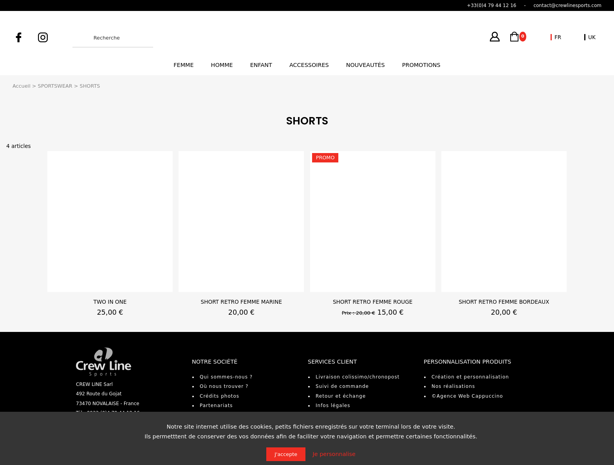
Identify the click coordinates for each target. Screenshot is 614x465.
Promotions (421, 65)
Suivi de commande (342, 386)
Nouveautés (365, 65)
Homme (222, 65)
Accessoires (309, 65)
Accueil (22, 86)
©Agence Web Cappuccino (467, 396)
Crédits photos (219, 396)
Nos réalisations (453, 386)
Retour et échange (341, 396)
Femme (183, 65)
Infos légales (333, 405)
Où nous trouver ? (224, 386)
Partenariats (216, 405)
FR (557, 37)
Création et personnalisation (470, 377)
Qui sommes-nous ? (226, 377)
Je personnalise (334, 454)
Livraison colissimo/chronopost (357, 377)
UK (592, 37)
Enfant (261, 65)
